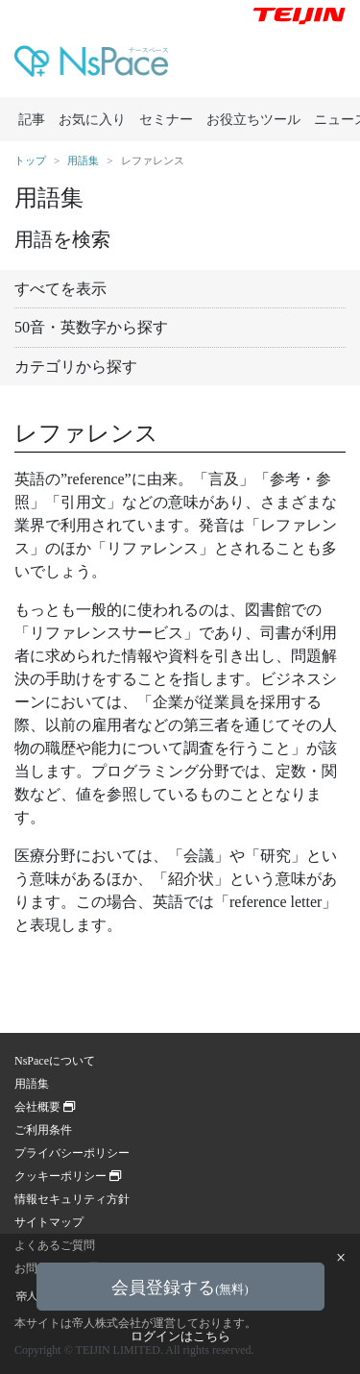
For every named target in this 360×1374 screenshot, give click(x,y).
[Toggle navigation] (321, 65)
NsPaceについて (54, 1060)
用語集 (83, 160)
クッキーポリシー (67, 1176)
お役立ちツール (253, 119)
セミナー (166, 119)
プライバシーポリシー (72, 1153)
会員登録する (179, 1287)
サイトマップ (49, 1222)
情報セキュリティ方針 (72, 1199)
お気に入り (92, 119)
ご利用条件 (43, 1130)
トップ (30, 160)
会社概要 (44, 1107)
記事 (31, 119)
